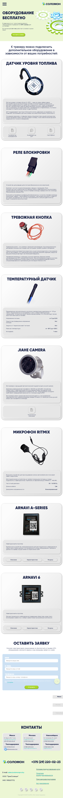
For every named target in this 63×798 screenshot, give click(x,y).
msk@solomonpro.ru (29, 739)
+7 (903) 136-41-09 (28, 741)
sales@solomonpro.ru (49, 739)
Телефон (9, 674)
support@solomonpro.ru (30, 748)
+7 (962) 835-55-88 (49, 741)
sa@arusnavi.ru (48, 748)
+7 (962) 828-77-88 (49, 746)
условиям (10, 682)
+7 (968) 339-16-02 (28, 746)
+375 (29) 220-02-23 (9, 741)
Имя (7, 658)
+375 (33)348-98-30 (9, 746)
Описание (13, 560)
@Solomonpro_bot (10, 749)
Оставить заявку (18, 34)
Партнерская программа (46, 779)
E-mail (8, 666)
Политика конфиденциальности (44, 774)
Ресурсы (50, 560)
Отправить (31, 687)
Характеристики (32, 560)
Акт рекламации (42, 783)
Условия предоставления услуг (48, 769)
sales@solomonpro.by (10, 739)
